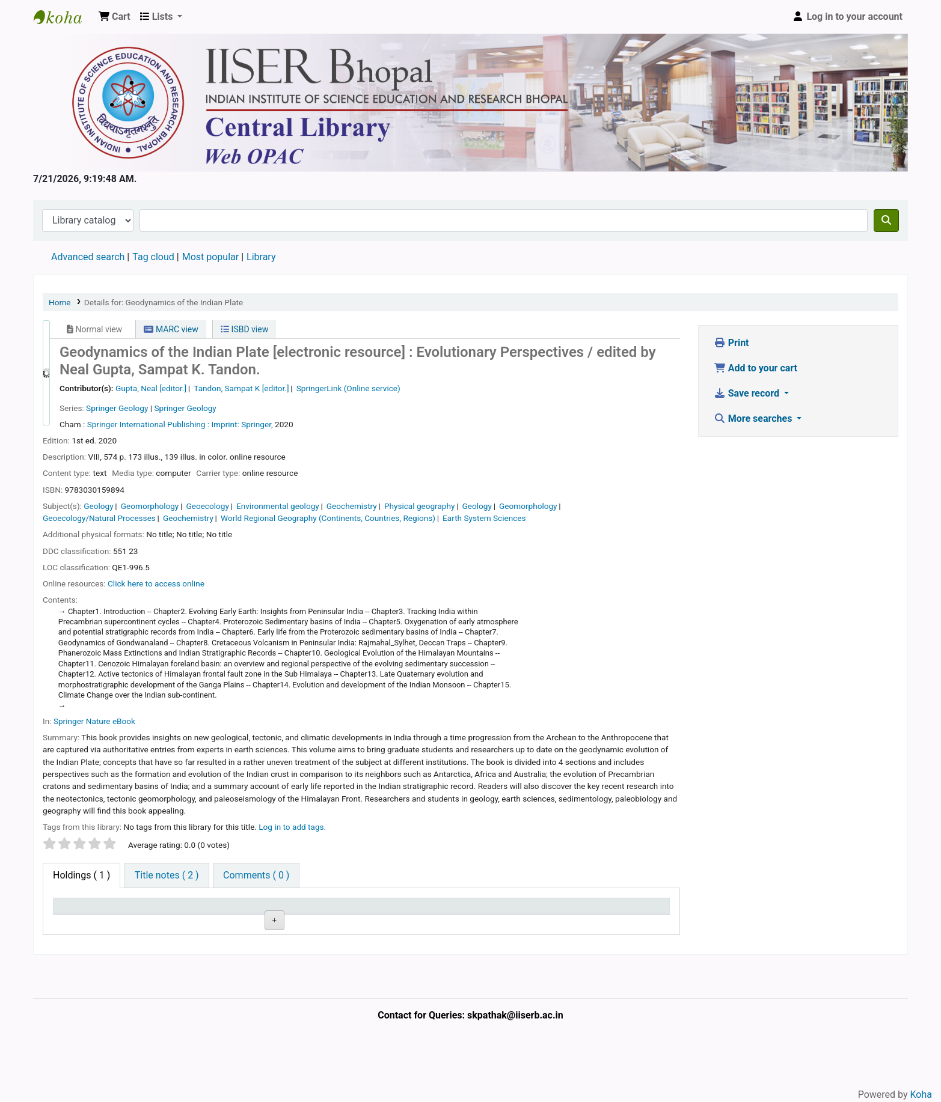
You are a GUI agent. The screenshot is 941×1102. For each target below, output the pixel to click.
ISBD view (244, 329)
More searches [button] (754, 418)
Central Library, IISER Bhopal (197, 945)
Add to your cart (755, 368)
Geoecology (207, 506)
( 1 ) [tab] (81, 875)
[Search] (886, 220)
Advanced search (87, 257)
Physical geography (419, 506)
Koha (921, 1094)
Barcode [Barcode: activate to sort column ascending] (590, 911)
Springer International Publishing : (148, 424)
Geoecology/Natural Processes (99, 518)
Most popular (210, 257)
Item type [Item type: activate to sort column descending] (79, 911)
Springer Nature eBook (94, 721)
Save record (748, 393)
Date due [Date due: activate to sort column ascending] (488, 911)
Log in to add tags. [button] (292, 827)
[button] (114, 17)
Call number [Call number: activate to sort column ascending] (289, 911)
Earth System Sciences (484, 518)
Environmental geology (277, 506)
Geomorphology (150, 506)
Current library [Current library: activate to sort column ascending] (191, 911)
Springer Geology (117, 408)
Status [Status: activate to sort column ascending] (381, 911)
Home (60, 302)
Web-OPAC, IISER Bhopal (64, 17)
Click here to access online (156, 583)
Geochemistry (351, 506)
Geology (98, 506)
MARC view (171, 329)
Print (731, 343)
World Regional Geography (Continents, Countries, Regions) (328, 518)
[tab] (166, 875)
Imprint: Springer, (241, 424)
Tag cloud (153, 257)
